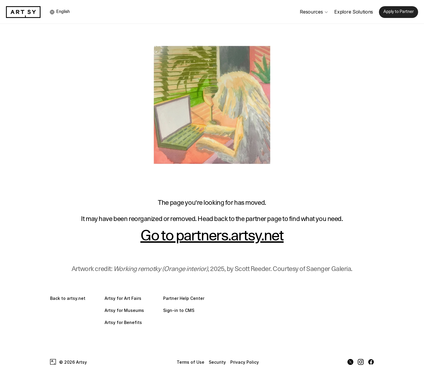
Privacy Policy (244, 362)
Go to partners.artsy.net (212, 236)
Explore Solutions (353, 12)
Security (217, 362)
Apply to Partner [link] (398, 12)
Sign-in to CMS (178, 310)
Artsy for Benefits (123, 322)
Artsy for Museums (124, 310)
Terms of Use (190, 362)
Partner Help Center (183, 298)
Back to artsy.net (67, 298)
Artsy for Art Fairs (123, 298)
